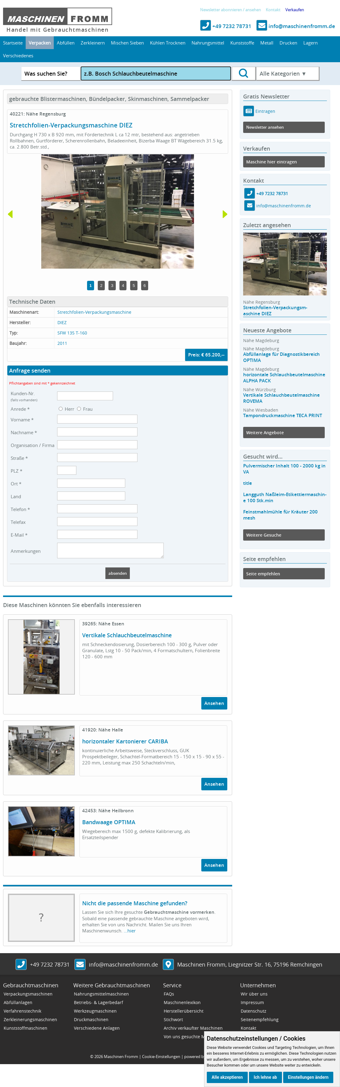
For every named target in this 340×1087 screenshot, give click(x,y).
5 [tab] (134, 285)
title (247, 483)
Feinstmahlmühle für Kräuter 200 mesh (280, 515)
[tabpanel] (117, 211)
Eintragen (264, 111)
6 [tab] (145, 285)
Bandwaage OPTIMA (108, 824)
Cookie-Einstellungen (161, 1059)
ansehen (253, 10)
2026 (98, 1059)
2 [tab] (101, 285)
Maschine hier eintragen (271, 162)
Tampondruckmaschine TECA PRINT (282, 415)
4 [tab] (123, 285)
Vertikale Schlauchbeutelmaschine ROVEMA (281, 398)
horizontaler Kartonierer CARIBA (125, 744)
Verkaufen (294, 10)
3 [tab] (112, 285)
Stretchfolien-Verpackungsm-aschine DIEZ (275, 310)
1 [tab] (91, 285)
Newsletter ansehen (265, 127)
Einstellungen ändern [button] (308, 1077)
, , (249, 967)
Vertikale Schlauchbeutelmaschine (127, 638)
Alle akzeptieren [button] (227, 1077)
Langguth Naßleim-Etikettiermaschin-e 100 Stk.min (285, 497)
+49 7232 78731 (225, 26)
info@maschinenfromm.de (295, 26)
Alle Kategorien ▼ (283, 73)
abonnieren (231, 10)
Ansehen (214, 706)
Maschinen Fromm (121, 1059)
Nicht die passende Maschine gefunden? (134, 906)
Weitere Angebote (265, 432)
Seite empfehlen (263, 574)
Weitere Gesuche (263, 535)
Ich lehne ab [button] (265, 1077)
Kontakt (273, 10)
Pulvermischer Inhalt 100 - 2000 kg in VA (284, 469)
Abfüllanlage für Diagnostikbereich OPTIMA (281, 357)
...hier (130, 933)
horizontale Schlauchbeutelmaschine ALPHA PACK (284, 377)
